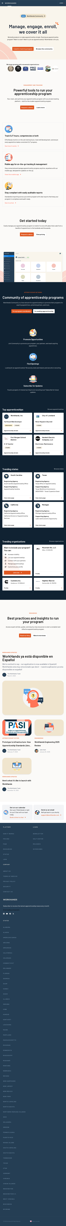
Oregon (6, 1127)
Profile (49, 573)
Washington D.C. (10, 1194)
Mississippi (7, 1055)
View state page (17, 498)
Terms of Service (10, 876)
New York (7, 1096)
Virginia (6, 1178)
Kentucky (7, 1019)
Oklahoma (7, 1122)
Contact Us (8, 891)
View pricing (40, 234)
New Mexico (7, 1091)
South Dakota (9, 1153)
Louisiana (7, 1024)
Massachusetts (9, 1040)
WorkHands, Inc (17, 415)
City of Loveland (48, 415)
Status (6, 854)
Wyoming (6, 1209)
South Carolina (16, 475)
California (14, 505)
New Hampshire (9, 1081)
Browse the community (44, 49)
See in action (10, 203)
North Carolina (9, 1101)
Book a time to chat (18, 817)
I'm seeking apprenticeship (43, 311)
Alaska (6, 932)
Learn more (41, 107)
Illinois (6, 999)
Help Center (38, 839)
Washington (8, 1189)
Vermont (6, 1173)
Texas (44, 475)
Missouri (6, 1060)
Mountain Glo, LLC (49, 547)
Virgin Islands (9, 1183)
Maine (5, 1030)
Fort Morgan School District (18, 438)
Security (7, 886)
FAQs (5, 844)
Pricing (6, 839)
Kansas (6, 1014)
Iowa (5, 1009)
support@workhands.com (51, 815)
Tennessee (7, 1158)
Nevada (6, 1076)
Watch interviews (39, 635)
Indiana (6, 1004)
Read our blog (25, 635)
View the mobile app (13, 174)
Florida (6, 973)
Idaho (5, 994)
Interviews (37, 849)
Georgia (6, 978)
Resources (7, 849)
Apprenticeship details (17, 430)
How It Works (8, 833)
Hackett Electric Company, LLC (48, 438)
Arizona (6, 942)
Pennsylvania (9, 1132)
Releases (37, 844)
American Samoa (9, 937)
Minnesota (7, 1050)
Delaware (7, 968)
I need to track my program (22, 49)
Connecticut (8, 963)
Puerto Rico (8, 1137)
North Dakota (9, 1106)
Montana (6, 1065)
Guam (5, 983)
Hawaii (5, 989)
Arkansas (7, 948)
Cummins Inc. (16, 581)
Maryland (7, 1035)
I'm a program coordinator (21, 311)
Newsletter (38, 833)
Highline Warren (48, 581)
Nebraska (7, 1071)
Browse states (59, 469)
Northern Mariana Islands (14, 1112)
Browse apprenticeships (56, 409)
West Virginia (9, 1199)
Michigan (45, 505)
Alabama (6, 927)
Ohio (5, 1117)
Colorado (7, 958)
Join (5, 859)
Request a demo (27, 107)
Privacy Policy (9, 881)
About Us (7, 871)
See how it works (12, 146)
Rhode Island (8, 1142)
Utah (5, 1168)
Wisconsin (7, 1204)
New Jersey (8, 1086)
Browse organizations (56, 541)
